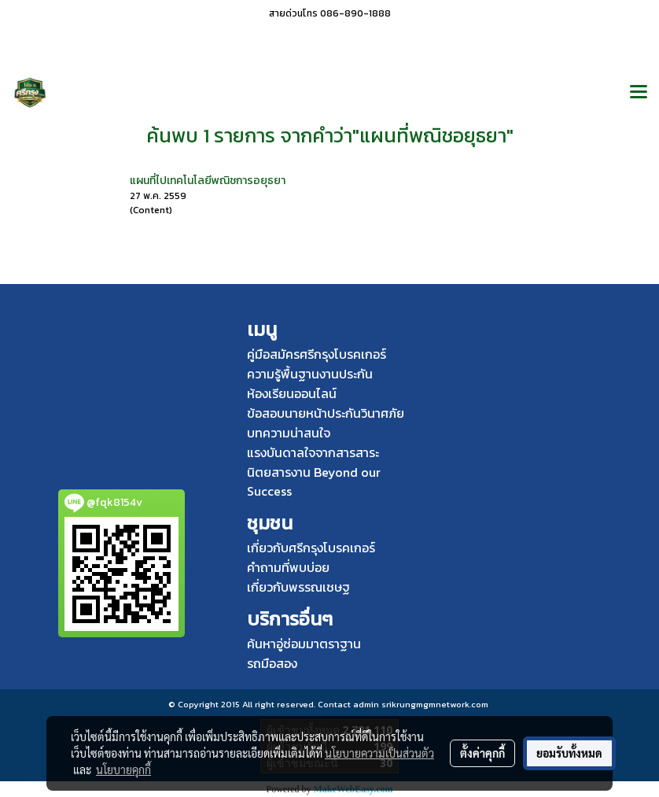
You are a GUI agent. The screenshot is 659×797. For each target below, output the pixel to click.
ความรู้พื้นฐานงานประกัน (310, 373)
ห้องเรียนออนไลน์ (292, 393)
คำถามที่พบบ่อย (288, 567)
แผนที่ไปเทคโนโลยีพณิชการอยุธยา (207, 180)
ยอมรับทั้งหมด (569, 753)
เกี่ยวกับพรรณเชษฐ (298, 586)
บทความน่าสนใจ (288, 432)
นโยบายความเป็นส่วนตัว (379, 753)
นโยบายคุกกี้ (123, 769)
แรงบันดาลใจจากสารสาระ (313, 452)
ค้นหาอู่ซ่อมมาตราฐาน (304, 643)
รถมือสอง (272, 663)
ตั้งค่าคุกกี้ (482, 753)
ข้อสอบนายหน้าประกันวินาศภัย (325, 413)
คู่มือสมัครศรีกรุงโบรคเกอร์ (316, 354)
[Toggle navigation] (638, 93)
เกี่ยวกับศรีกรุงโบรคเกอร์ (311, 547)
